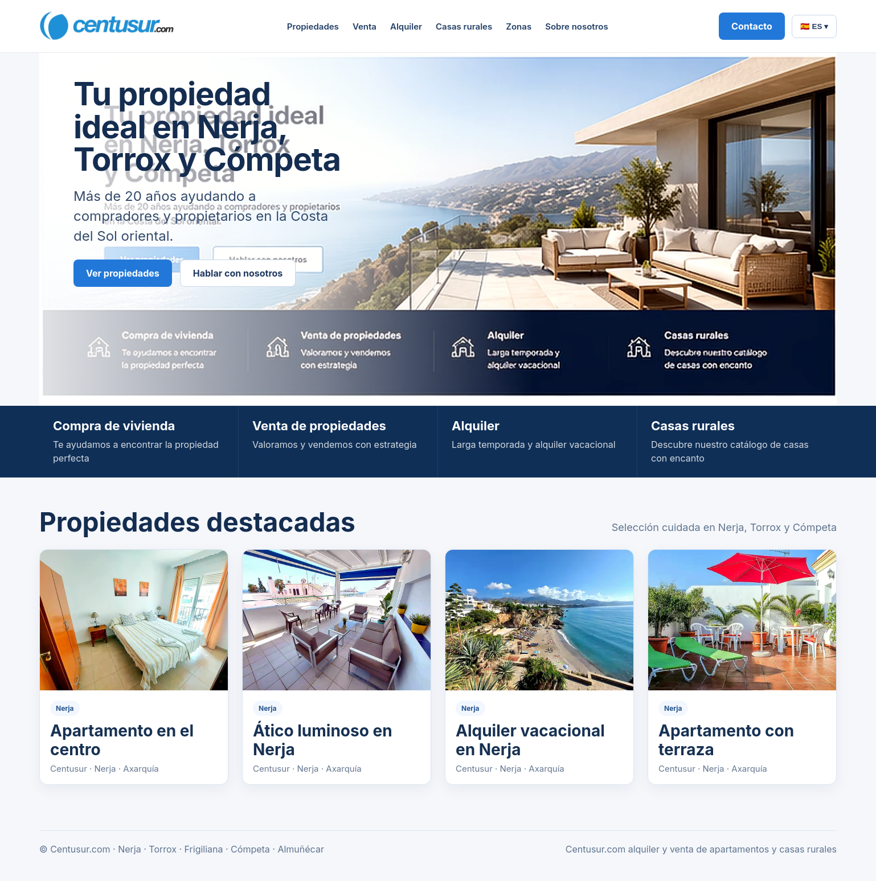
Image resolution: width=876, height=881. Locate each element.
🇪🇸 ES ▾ (814, 26)
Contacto (751, 26)
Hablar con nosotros (238, 273)
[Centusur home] (107, 26)
